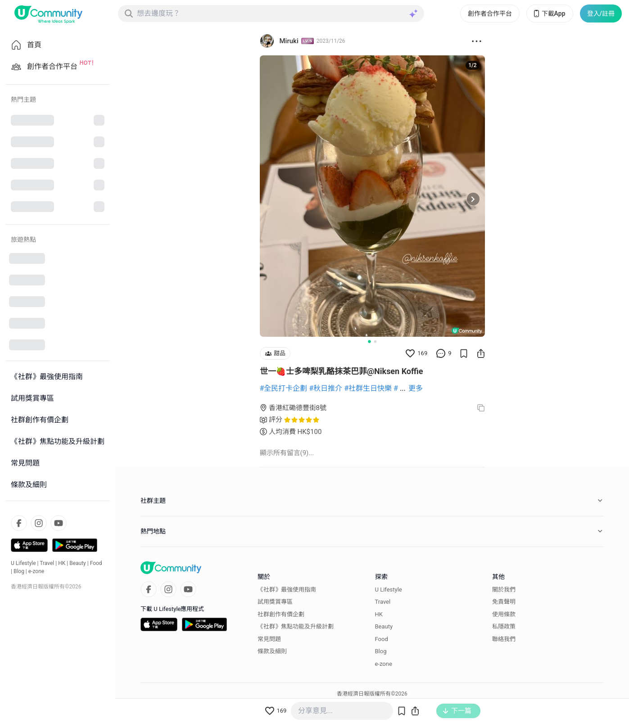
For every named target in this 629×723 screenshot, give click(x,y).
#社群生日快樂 (368, 388)
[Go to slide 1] (369, 341)
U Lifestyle (23, 563)
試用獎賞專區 (275, 601)
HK (61, 563)
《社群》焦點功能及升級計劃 (296, 626)
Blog (19, 571)
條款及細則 (272, 651)
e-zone (36, 571)
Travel (47, 563)
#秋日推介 (325, 388)
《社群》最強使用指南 (287, 589)
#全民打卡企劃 (284, 388)
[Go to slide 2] (375, 341)
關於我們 (504, 589)
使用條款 (504, 614)
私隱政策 (504, 626)
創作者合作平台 (490, 13)
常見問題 (269, 639)
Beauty (77, 563)
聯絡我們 (504, 639)
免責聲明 (504, 601)
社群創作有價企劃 (281, 614)
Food (96, 563)
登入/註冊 (601, 13)
